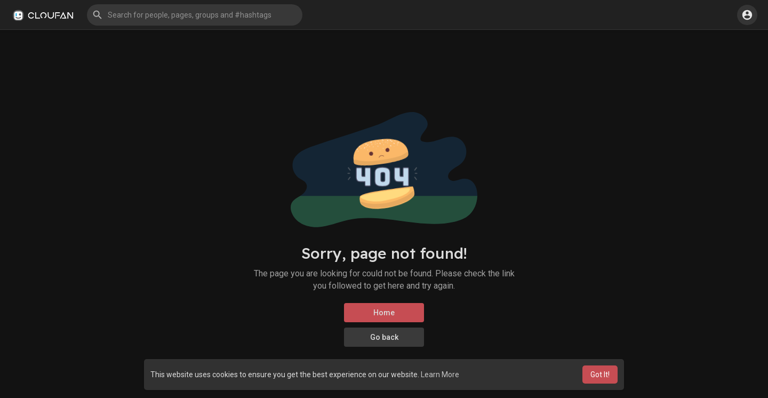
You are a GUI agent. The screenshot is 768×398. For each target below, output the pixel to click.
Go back (384, 337)
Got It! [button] (600, 374)
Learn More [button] (440, 374)
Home (384, 312)
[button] (194, 15)
